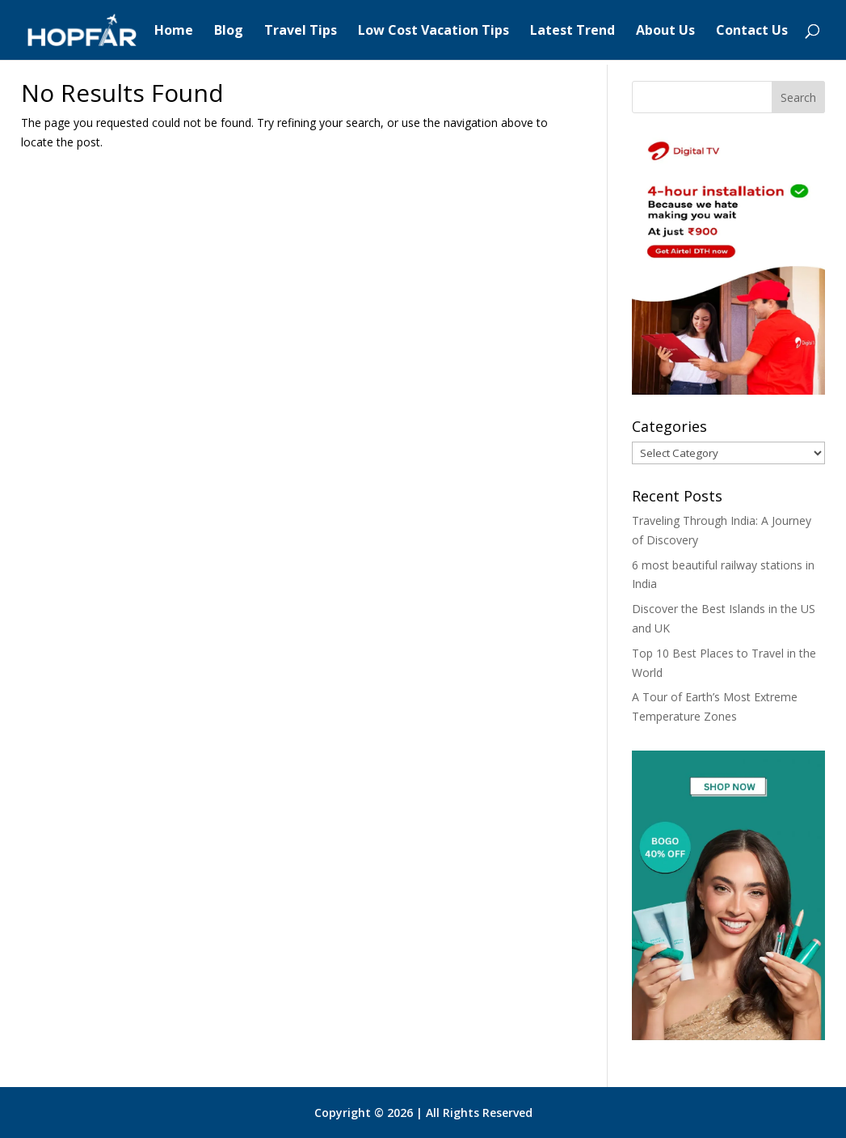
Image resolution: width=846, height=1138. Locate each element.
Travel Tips (300, 31)
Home (173, 31)
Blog (228, 31)
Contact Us (752, 31)
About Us (665, 31)
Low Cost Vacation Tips (433, 31)
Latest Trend (572, 31)
